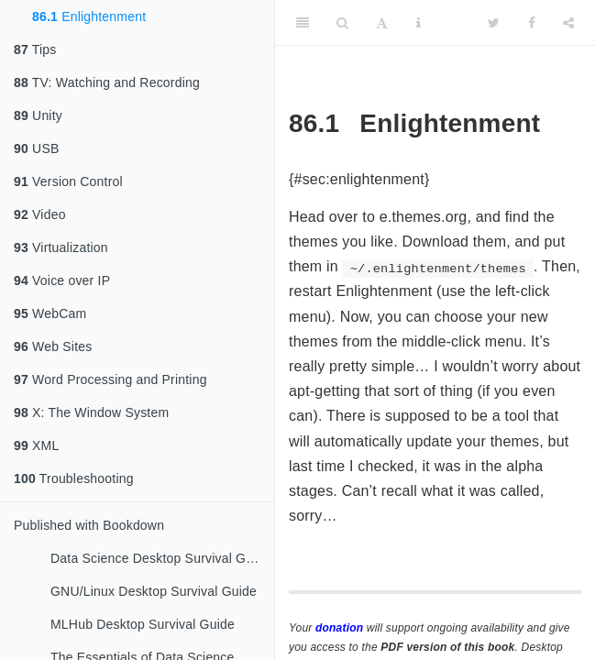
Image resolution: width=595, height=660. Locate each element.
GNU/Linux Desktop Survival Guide (153, 591)
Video (40, 214)
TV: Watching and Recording (107, 82)
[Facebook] (531, 23)
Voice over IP (62, 280)
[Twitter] (493, 23)
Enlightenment (89, 16)
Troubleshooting (74, 478)
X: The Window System (91, 412)
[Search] (342, 23)
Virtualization (61, 247)
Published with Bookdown (89, 525)
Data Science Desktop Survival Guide (160, 558)
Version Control (68, 181)
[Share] (568, 23)
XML (36, 445)
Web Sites (53, 346)
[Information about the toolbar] (418, 23)
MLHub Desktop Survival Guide (142, 624)
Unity (38, 115)
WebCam (50, 313)
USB (36, 148)
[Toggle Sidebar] (302, 23)
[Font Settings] (382, 23)
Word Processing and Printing (110, 379)
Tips (35, 49)
